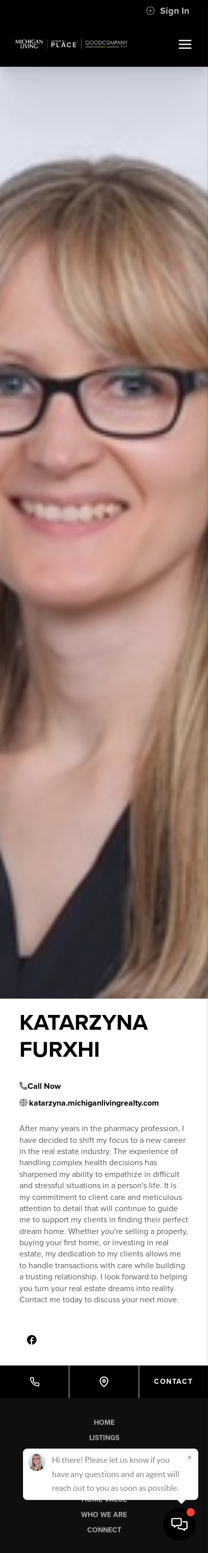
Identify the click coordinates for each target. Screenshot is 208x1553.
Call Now (44, 1086)
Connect (104, 1533)
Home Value (104, 1502)
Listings (104, 1440)
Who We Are (104, 1517)
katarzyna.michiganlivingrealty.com (94, 1103)
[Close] (190, 1457)
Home (104, 1425)
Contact (173, 1381)
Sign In (167, 11)
